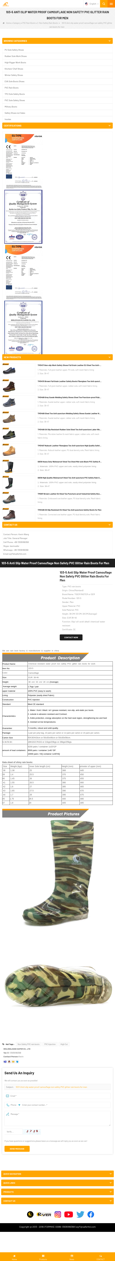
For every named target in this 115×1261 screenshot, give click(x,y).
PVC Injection (50, 564)
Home (7, 23)
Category (17, 23)
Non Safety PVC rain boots (29, 564)
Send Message (17, 668)
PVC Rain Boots (28, 23)
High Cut (64, 564)
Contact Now (71, 157)
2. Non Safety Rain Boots (47, 23)
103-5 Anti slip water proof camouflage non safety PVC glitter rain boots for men (51, 606)
